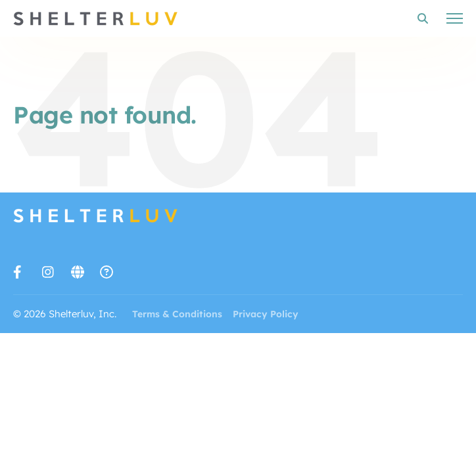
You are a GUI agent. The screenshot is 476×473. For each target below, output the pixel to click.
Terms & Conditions (177, 314)
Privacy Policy (265, 314)
